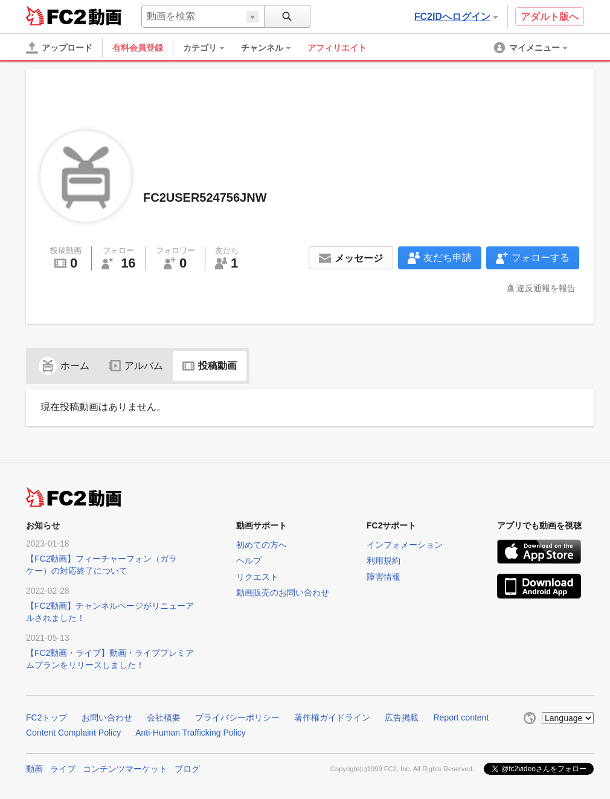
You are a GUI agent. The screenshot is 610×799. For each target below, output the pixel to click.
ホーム (64, 366)
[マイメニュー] (531, 47)
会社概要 (164, 717)
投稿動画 (209, 366)
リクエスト (257, 577)
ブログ (187, 769)
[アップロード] (59, 47)
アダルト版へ (550, 16)
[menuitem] (209, 47)
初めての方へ (261, 545)
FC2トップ (46, 717)
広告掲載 (402, 717)
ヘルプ (249, 560)
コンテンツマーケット (125, 769)
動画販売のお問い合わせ (282, 592)
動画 (34, 769)
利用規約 (383, 560)
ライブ (62, 769)
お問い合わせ (107, 717)
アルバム (136, 366)
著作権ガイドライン (332, 717)
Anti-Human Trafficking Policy (190, 732)
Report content (461, 717)
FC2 (56, 15)
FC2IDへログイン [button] (456, 16)
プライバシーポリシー (237, 717)
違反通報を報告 (546, 288)
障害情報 (383, 577)
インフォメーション (405, 545)
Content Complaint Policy (73, 732)
